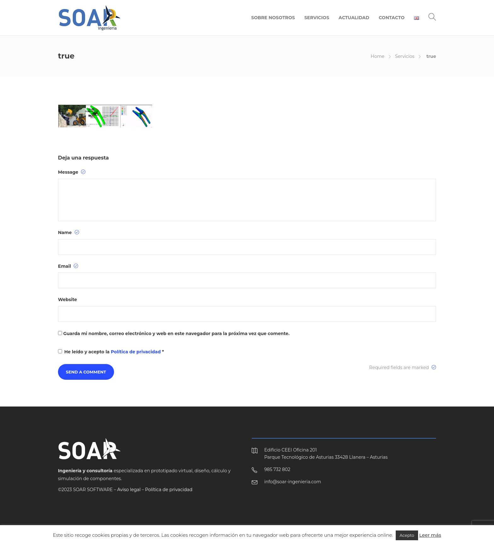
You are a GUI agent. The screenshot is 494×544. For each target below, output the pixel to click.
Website (67, 299)
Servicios (404, 56)
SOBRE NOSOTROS (273, 17)
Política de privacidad (136, 352)
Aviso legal (129, 489)
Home (377, 56)
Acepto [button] (406, 535)
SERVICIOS (316, 17)
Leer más (430, 535)
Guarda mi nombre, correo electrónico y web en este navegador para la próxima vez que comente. (176, 333)
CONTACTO (392, 17)
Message (71, 172)
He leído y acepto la (111, 352)
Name (68, 232)
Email (68, 266)
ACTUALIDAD (354, 17)
